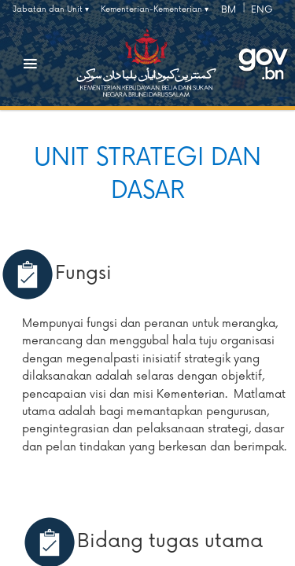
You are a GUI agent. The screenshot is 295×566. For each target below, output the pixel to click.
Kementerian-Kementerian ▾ (154, 9)
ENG (262, 10)
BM (228, 10)
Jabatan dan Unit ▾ (51, 9)
